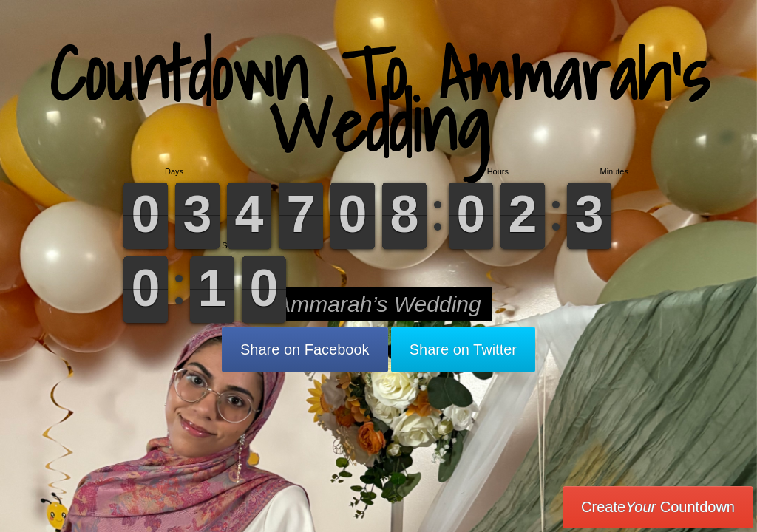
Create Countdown (658, 507)
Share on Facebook (305, 349)
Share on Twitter (463, 349)
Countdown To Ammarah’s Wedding (379, 99)
